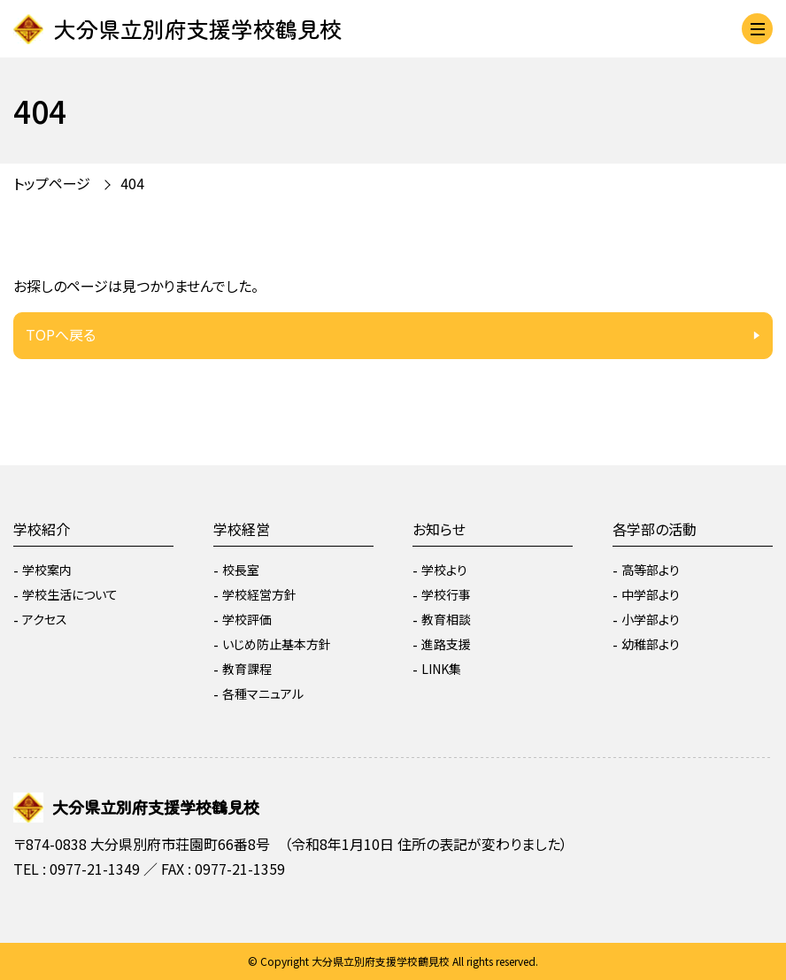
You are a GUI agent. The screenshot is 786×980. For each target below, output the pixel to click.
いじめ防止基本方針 (276, 644)
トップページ (51, 183)
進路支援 (446, 644)
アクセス (44, 619)
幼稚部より (650, 644)
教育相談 (446, 619)
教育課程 (247, 669)
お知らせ (439, 529)
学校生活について (70, 594)
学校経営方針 (259, 594)
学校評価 (247, 619)
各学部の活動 (655, 529)
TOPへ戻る (61, 334)
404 (132, 183)
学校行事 (446, 594)
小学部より (650, 619)
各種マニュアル (263, 693)
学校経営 (241, 529)
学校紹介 (41, 529)
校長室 (240, 569)
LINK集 (441, 669)
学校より (444, 569)
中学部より (650, 594)
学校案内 (47, 569)
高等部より (650, 569)
